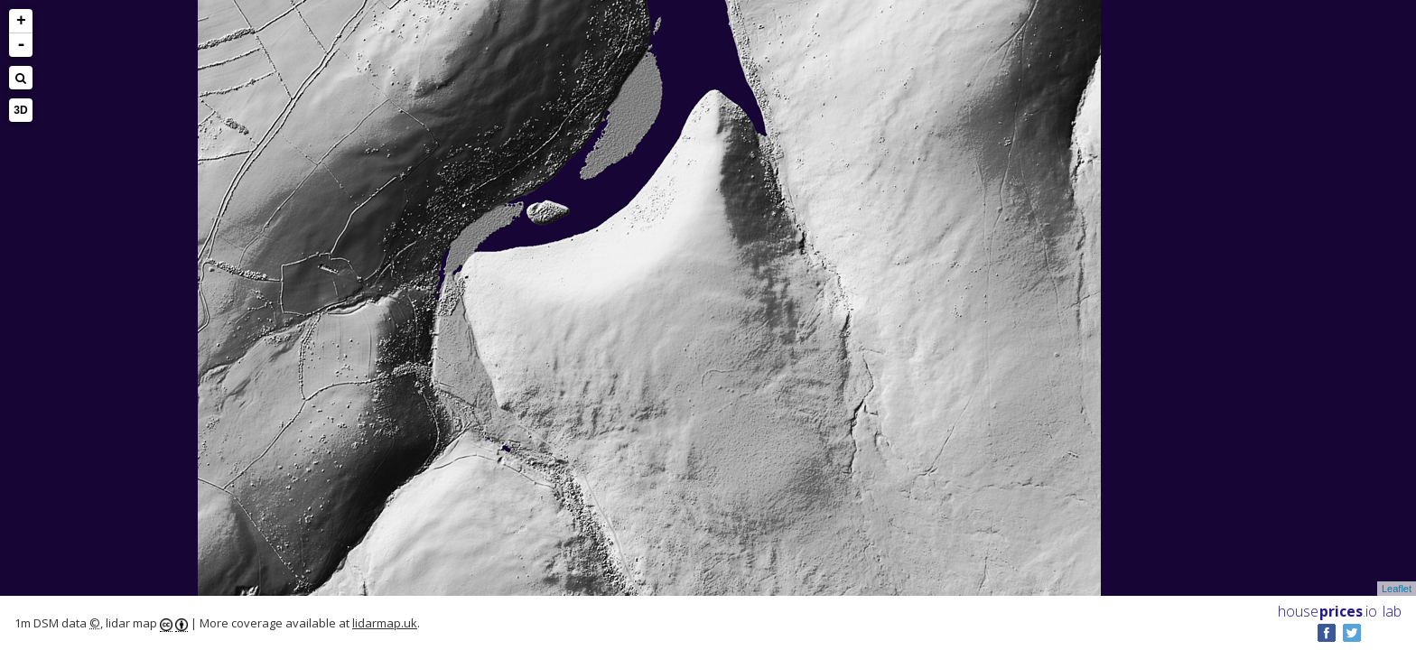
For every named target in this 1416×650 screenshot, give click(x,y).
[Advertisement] (85, 321)
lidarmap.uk (384, 623)
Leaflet (1396, 588)
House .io (1327, 611)
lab (1392, 611)
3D (20, 110)
